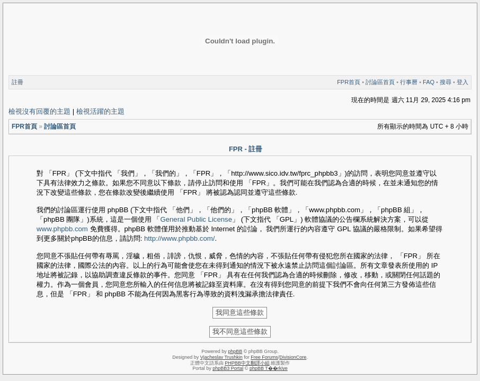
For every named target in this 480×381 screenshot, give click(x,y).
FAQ (428, 82)
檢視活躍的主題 (100, 111)
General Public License (196, 219)
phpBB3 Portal (227, 368)
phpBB (235, 351)
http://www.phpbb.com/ (179, 238)
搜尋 (445, 82)
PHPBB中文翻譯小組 (247, 363)
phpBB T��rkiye (269, 368)
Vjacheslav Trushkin (221, 357)
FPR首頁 (348, 82)
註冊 (17, 82)
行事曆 (408, 82)
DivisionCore (292, 357)
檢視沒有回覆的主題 (39, 111)
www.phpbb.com (62, 229)
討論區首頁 (380, 82)
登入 (462, 82)
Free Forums (264, 357)
